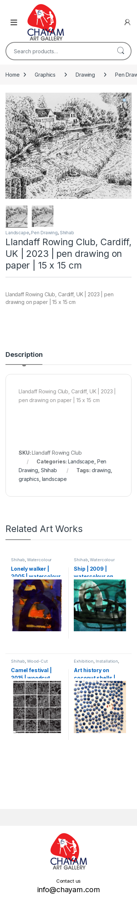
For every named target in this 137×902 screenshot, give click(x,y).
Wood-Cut (37, 661)
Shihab (67, 232)
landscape (54, 478)
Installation (107, 661)
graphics (29, 478)
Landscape (17, 232)
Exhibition (84, 661)
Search (120, 51)
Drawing (85, 75)
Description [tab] (23, 354)
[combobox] (58, 51)
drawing (101, 470)
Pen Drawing (44, 232)
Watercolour (39, 559)
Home (12, 75)
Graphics (45, 75)
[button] (125, 100)
